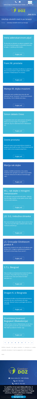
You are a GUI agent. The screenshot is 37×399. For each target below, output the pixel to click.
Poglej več (18, 54)
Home (3, 23)
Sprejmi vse (18, 397)
